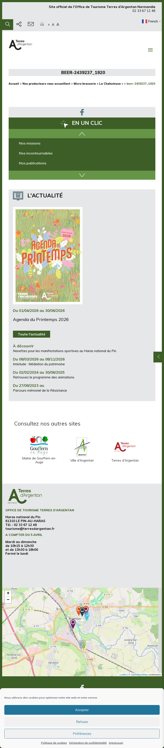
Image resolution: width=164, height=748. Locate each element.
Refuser (82, 722)
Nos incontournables (36, 153)
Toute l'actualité (31, 334)
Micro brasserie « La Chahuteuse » (98, 83)
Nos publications (32, 163)
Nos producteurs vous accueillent (46, 83)
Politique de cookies (54, 742)
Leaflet (123, 674)
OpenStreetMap (139, 674)
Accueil (14, 83)
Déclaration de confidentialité (88, 742)
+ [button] (8, 593)
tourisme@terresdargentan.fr (30, 529)
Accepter (82, 710)
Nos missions (29, 143)
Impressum (116, 742)
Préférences (82, 734)
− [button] (8, 600)
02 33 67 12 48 (143, 13)
